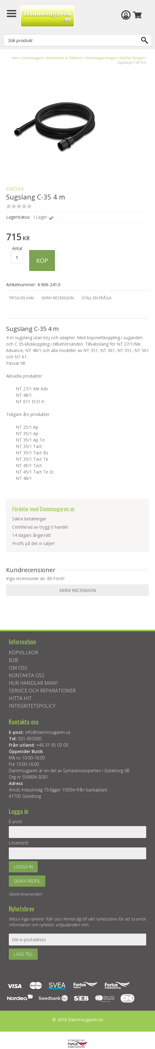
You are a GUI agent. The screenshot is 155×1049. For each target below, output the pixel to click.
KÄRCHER (15, 189)
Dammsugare (32, 57)
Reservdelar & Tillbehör (64, 57)
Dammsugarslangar (101, 57)
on (8, 206)
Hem (15, 57)
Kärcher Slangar (131, 57)
